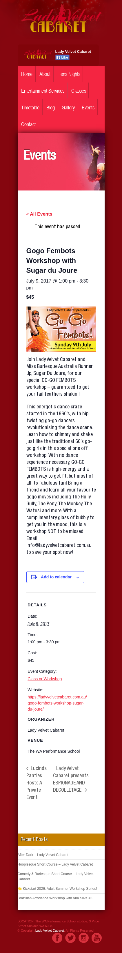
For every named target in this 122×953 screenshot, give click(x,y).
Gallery (68, 107)
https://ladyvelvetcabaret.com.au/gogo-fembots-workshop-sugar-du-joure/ (57, 703)
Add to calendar (56, 577)
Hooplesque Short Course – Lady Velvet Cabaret (55, 864)
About (44, 74)
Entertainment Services (42, 91)
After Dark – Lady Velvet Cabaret (43, 855)
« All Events (39, 214)
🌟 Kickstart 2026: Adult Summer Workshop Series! (57, 889)
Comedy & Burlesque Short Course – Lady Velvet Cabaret (56, 876)
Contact (28, 124)
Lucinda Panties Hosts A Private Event (36, 783)
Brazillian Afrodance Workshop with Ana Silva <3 (55, 898)
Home (26, 74)
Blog (50, 107)
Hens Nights (68, 74)
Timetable (30, 107)
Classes (78, 91)
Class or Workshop (45, 679)
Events (88, 107)
